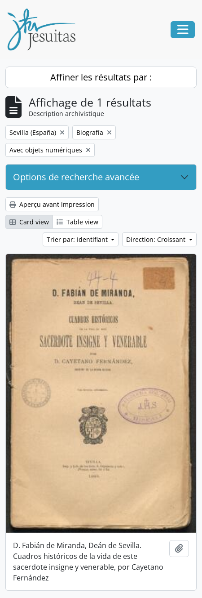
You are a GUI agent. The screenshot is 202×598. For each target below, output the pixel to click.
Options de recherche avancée (76, 177)
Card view (29, 222)
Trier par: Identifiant (78, 239)
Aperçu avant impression (52, 204)
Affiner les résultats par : (101, 77)
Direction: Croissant (156, 239)
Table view (77, 222)
